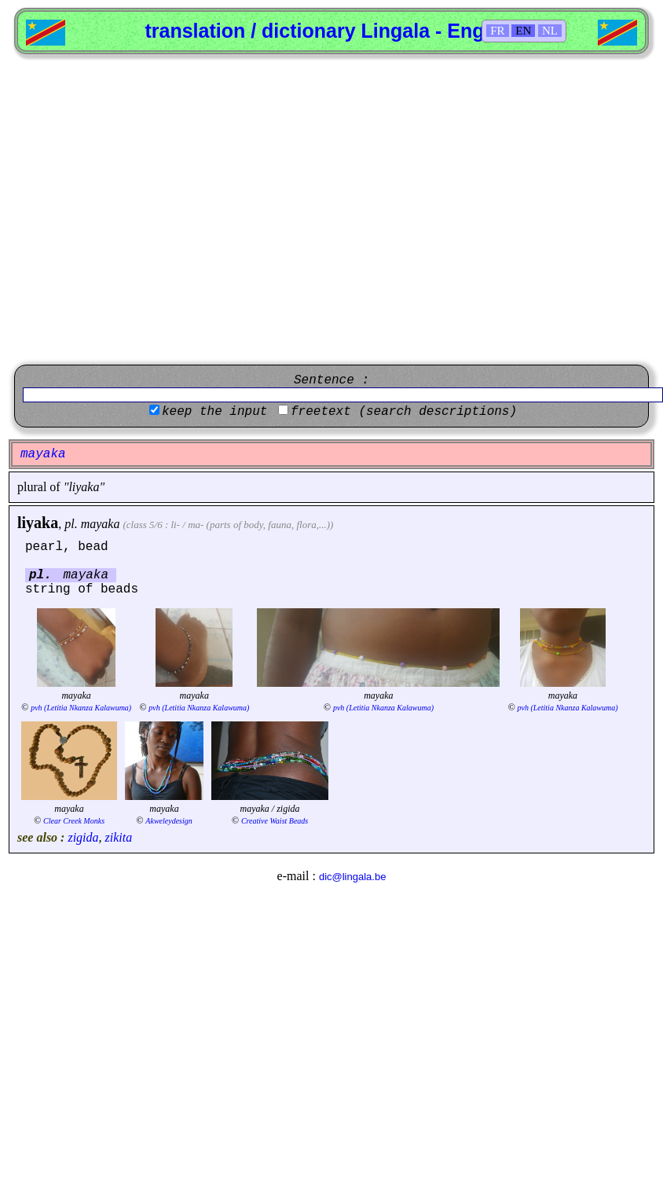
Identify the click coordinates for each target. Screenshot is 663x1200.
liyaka (37, 522)
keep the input (214, 412)
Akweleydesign (168, 821)
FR (497, 30)
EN (523, 30)
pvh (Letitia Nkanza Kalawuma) (81, 707)
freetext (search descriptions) (404, 412)
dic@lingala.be (352, 877)
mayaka (100, 523)
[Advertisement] (147, 209)
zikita (119, 837)
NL (550, 30)
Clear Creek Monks (73, 821)
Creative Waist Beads (274, 821)
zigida (83, 837)
